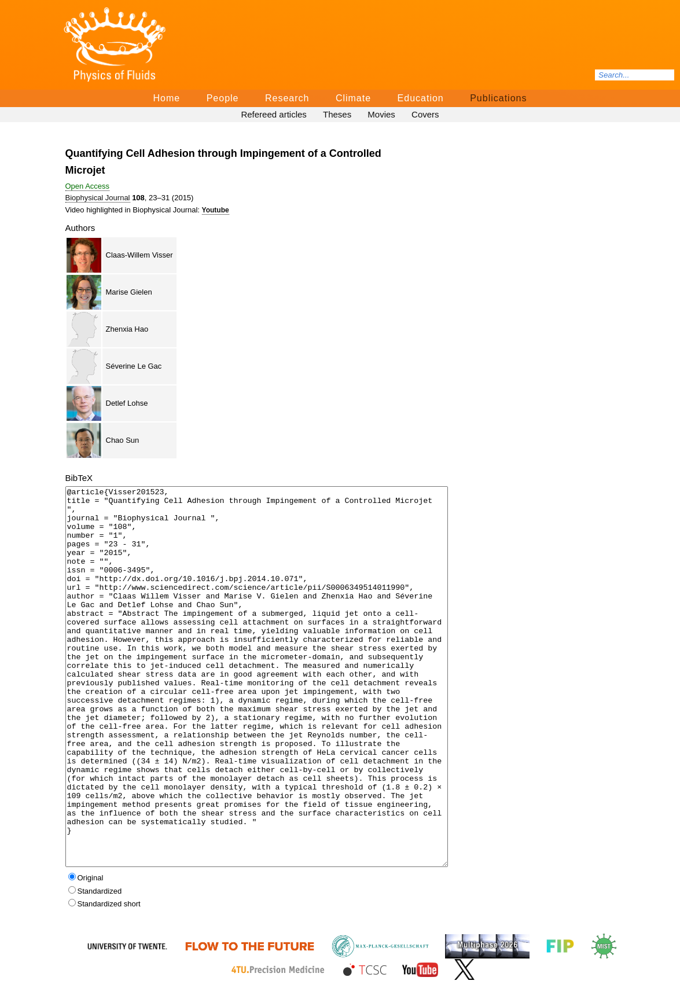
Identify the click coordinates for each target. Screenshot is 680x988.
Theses (337, 114)
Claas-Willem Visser (139, 255)
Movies (381, 114)
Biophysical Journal (97, 197)
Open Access (87, 186)
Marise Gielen (129, 292)
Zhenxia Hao (127, 329)
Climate (353, 98)
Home (167, 98)
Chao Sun (122, 440)
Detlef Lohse (127, 403)
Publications (498, 98)
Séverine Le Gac (134, 366)
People (223, 98)
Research (287, 98)
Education (421, 98)
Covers (425, 114)
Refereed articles (273, 114)
